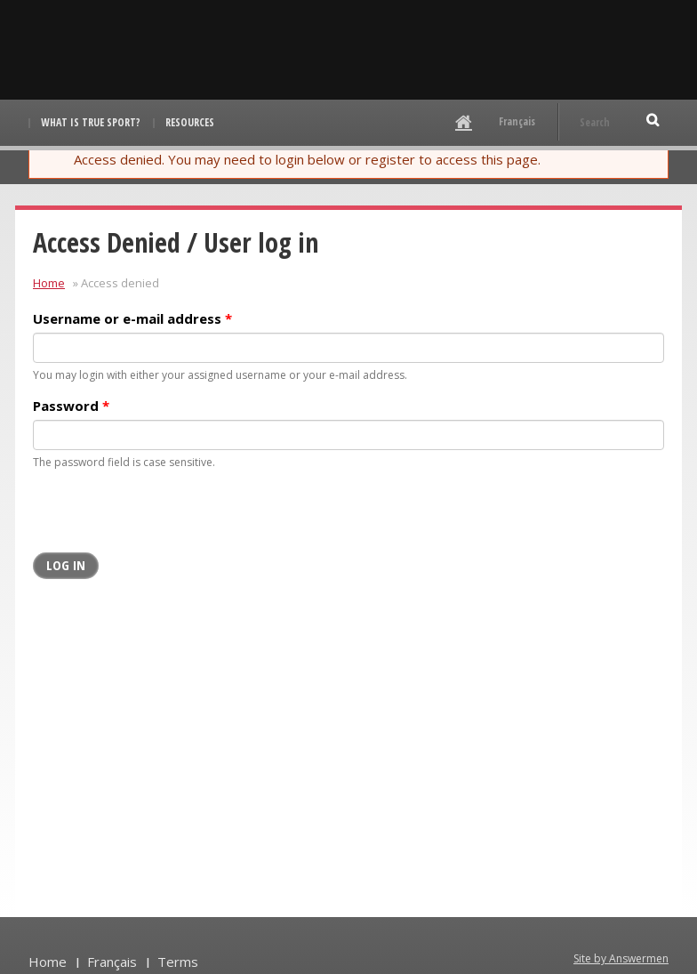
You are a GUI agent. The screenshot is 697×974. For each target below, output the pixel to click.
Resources (189, 122)
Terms (177, 961)
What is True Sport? (90, 122)
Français (517, 121)
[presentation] (168, 517)
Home (49, 283)
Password (71, 406)
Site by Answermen (621, 958)
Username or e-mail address (132, 318)
